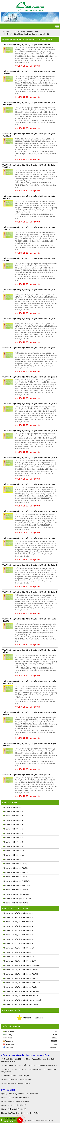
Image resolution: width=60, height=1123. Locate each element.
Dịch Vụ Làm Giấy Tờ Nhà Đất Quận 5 (18, 930)
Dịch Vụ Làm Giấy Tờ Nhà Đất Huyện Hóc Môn (21, 991)
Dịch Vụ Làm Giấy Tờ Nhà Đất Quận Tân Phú (20, 974)
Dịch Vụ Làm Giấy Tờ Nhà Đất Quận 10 (18, 948)
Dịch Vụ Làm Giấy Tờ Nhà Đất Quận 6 (18, 935)
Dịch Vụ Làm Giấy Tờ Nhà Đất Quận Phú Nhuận (21, 965)
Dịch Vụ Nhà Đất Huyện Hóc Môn (16, 894)
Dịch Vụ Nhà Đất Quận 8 (13, 842)
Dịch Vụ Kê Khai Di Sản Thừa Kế (13, 1105)
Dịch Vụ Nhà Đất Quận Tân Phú (15, 877)
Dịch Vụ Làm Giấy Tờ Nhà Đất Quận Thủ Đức (20, 987)
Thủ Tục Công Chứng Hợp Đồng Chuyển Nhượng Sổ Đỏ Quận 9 (29, 377)
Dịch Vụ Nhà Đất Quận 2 (13, 811)
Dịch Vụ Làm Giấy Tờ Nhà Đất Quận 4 (18, 926)
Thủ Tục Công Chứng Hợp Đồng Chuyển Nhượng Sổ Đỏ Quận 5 (29, 484)
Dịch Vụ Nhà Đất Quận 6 (13, 833)
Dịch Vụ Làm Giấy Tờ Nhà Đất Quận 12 (18, 957)
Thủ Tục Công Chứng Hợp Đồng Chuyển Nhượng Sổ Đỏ (26, 45)
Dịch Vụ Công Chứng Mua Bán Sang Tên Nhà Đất (19, 1094)
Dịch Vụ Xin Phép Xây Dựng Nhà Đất (15, 1097)
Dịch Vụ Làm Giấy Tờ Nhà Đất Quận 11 (18, 952)
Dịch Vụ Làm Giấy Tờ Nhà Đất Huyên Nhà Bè (20, 996)
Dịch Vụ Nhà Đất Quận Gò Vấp (15, 864)
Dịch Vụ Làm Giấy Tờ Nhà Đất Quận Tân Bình (21, 970)
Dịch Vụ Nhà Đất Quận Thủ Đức (15, 890)
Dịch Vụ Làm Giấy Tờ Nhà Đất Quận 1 (18, 913)
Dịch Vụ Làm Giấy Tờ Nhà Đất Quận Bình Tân (21, 978)
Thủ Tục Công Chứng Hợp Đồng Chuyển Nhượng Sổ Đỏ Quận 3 (29, 538)
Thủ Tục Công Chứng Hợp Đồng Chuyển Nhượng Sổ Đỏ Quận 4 (29, 511)
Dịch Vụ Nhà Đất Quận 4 (13, 820)
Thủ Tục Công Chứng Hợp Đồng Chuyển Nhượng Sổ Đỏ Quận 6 (29, 457)
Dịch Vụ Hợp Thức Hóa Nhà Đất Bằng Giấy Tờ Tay (20, 1113)
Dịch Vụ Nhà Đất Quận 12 (13, 859)
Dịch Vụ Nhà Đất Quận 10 (13, 851)
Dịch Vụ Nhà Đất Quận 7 (13, 838)
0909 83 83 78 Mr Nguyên (19, 1076)
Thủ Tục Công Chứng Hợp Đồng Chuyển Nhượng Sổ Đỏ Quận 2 (29, 565)
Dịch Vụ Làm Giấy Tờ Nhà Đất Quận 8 (18, 939)
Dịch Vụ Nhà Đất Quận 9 (13, 846)
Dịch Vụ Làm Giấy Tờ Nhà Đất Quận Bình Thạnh (21, 983)
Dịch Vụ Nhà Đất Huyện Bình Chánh (17, 898)
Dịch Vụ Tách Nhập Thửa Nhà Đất (14, 1109)
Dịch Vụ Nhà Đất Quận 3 (13, 816)
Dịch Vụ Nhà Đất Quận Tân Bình (15, 868)
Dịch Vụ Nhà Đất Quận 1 (13, 807)
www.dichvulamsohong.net (20, 1083)
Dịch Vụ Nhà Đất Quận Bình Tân (15, 872)
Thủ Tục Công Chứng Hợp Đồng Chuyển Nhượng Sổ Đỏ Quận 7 (29, 431)
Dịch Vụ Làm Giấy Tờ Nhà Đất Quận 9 (18, 943)
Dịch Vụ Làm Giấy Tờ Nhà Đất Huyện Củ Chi (20, 1004)
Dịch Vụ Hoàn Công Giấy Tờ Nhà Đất (15, 1101)
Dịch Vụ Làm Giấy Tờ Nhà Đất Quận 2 (18, 917)
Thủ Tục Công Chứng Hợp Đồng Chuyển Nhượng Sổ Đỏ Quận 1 (29, 592)
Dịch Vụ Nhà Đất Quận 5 (13, 824)
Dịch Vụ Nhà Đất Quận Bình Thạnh (16, 885)
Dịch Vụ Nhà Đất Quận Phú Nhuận (16, 881)
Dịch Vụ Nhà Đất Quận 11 (13, 855)
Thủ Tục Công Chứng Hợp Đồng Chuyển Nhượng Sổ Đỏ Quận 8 (29, 404)
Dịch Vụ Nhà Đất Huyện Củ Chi (15, 903)
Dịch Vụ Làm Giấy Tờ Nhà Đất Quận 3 (18, 922)
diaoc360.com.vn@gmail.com (20, 1079)
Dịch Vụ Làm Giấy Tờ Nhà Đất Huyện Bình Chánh (22, 1000)
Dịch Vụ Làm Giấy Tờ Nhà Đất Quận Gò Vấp (20, 961)
